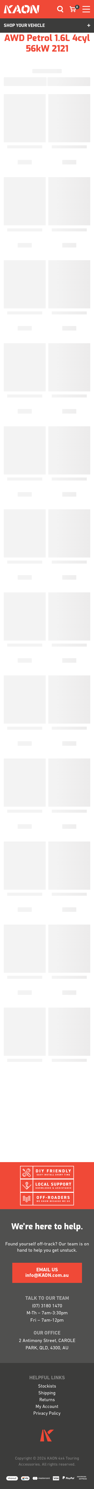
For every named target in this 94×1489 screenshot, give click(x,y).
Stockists (47, 1386)
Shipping (47, 1393)
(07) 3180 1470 (47, 1306)
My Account (47, 1406)
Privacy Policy (47, 1413)
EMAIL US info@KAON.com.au (47, 1273)
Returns (47, 1400)
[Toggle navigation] (58, 9)
